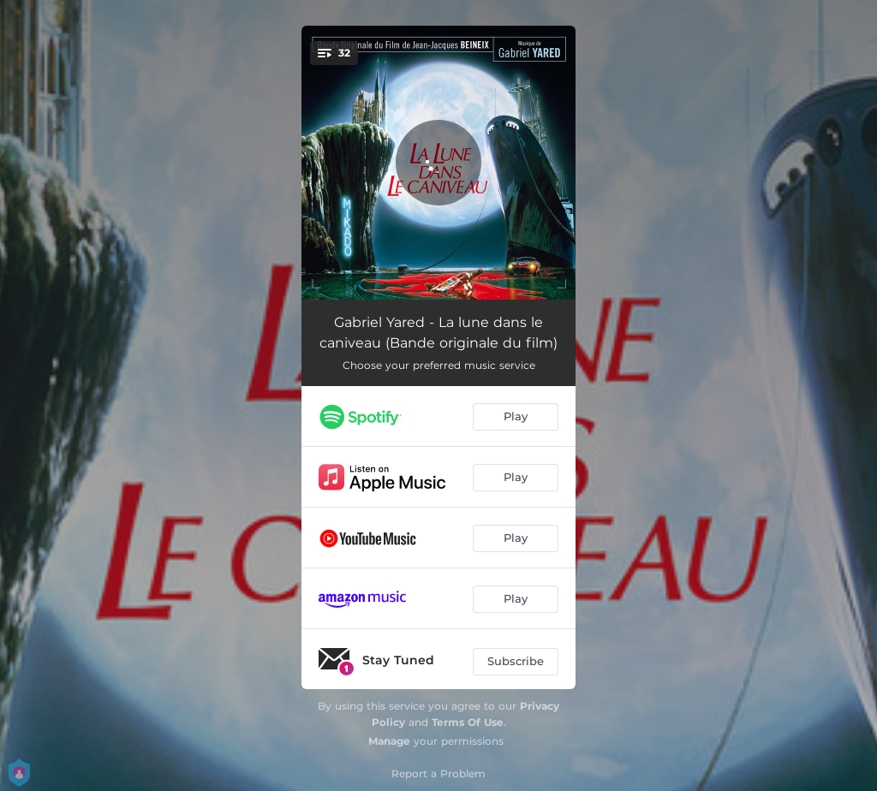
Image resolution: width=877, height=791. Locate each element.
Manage (389, 740)
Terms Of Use (468, 722)
